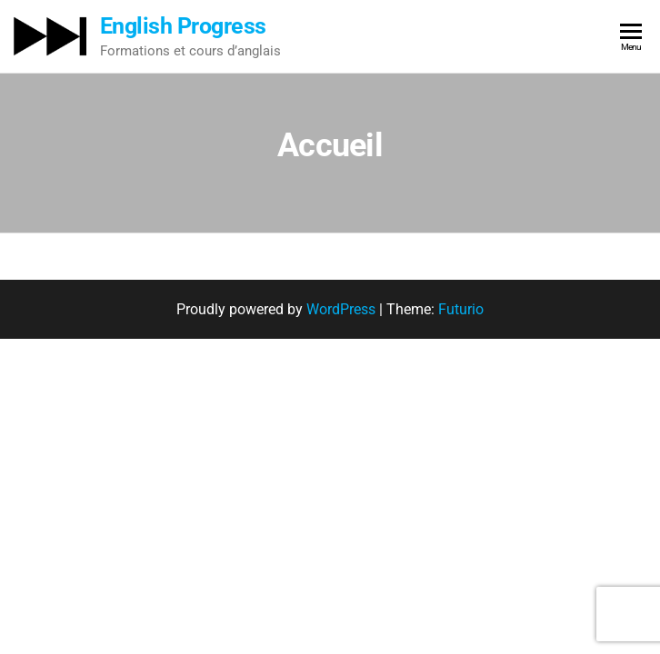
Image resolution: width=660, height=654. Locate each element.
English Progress (183, 26)
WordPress (340, 309)
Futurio (461, 309)
